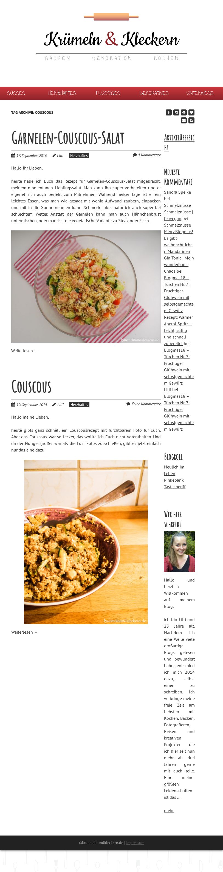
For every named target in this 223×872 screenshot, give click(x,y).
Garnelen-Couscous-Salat (67, 138)
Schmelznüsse (177, 205)
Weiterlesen (24, 350)
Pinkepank (174, 480)
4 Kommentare (149, 154)
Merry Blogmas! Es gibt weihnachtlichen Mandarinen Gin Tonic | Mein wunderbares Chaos (179, 251)
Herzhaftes (62, 93)
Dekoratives (154, 93)
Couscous (31, 386)
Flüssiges (108, 93)
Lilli (60, 155)
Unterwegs (200, 93)
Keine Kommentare (146, 403)
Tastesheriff (174, 486)
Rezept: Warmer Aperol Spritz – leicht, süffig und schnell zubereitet (178, 330)
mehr (169, 810)
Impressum (135, 842)
